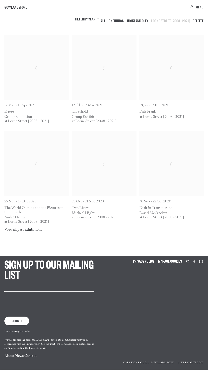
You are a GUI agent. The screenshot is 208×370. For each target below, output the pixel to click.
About (9, 355)
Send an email (187, 261)
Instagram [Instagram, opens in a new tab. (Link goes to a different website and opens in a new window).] (201, 261)
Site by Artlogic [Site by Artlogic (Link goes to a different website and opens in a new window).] (191, 362)
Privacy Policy (33, 343)
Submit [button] (17, 320)
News (19, 355)
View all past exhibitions (23, 229)
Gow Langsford (15, 7)
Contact (30, 355)
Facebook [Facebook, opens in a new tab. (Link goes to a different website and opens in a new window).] (194, 261)
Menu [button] (199, 6)
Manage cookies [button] (170, 261)
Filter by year (87, 19)
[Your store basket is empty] (192, 6)
